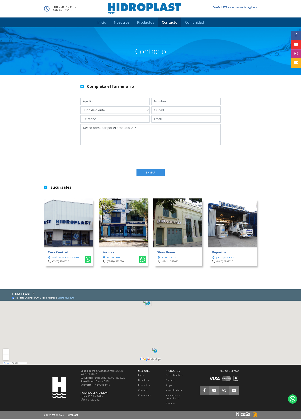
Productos (144, 385)
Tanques (170, 403)
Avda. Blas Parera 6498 (63, 257)
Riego (169, 385)
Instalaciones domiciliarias (173, 396)
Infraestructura (174, 390)
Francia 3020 (112, 257)
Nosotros (143, 380)
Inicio (141, 375)
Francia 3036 (166, 257)
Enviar (150, 172)
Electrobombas (174, 375)
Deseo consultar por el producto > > (150, 134)
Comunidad (144, 395)
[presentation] (150, 157)
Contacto (143, 390)
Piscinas (170, 380)
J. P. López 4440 (223, 257)
